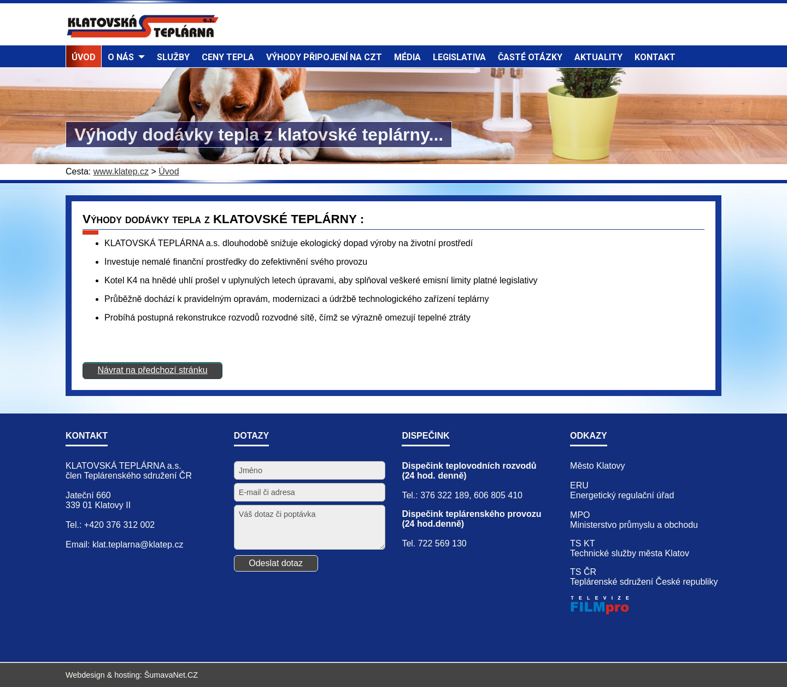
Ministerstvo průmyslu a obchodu (634, 524)
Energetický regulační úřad (622, 495)
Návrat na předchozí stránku (153, 370)
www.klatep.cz (121, 171)
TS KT (582, 543)
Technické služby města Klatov (629, 553)
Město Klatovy (597, 465)
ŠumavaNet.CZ (171, 675)
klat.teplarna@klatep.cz (138, 544)
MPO (580, 515)
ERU (579, 485)
